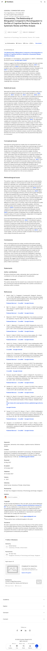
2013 (5, 212)
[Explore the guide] (27, 573)
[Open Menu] (2, 2)
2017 (35, 65)
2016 (16, 66)
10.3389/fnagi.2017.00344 (26, 456)
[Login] (45, 2)
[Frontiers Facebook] (17, 630)
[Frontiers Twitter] (21, 630)
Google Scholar (29, 303)
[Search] (41, 2)
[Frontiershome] (9, 2)
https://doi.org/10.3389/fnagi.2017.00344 (20, 16)
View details (38, 43)
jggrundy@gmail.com (30, 516)
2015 (35, 95)
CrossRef (20, 303)
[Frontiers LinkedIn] (26, 630)
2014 (12, 95)
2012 (38, 93)
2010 (31, 119)
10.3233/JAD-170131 (21, 60)
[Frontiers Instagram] (30, 630)
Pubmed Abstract (11, 303)
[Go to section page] (23, 583)
